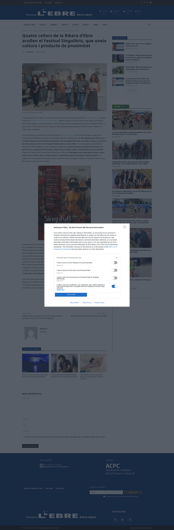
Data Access (87, 302)
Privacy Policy (99, 302)
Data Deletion (74, 302)
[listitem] (87, 258)
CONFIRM (71, 294)
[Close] (125, 228)
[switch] (114, 262)
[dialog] (87, 265)
